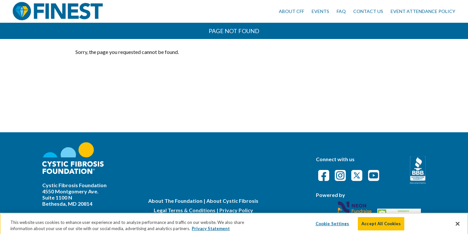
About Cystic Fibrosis (232, 201)
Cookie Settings (332, 226)
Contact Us (368, 11)
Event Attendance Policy (423, 11)
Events (320, 11)
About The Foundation (175, 201)
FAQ (341, 11)
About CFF (291, 11)
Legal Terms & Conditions (184, 210)
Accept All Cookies (381, 226)
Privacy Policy (236, 210)
